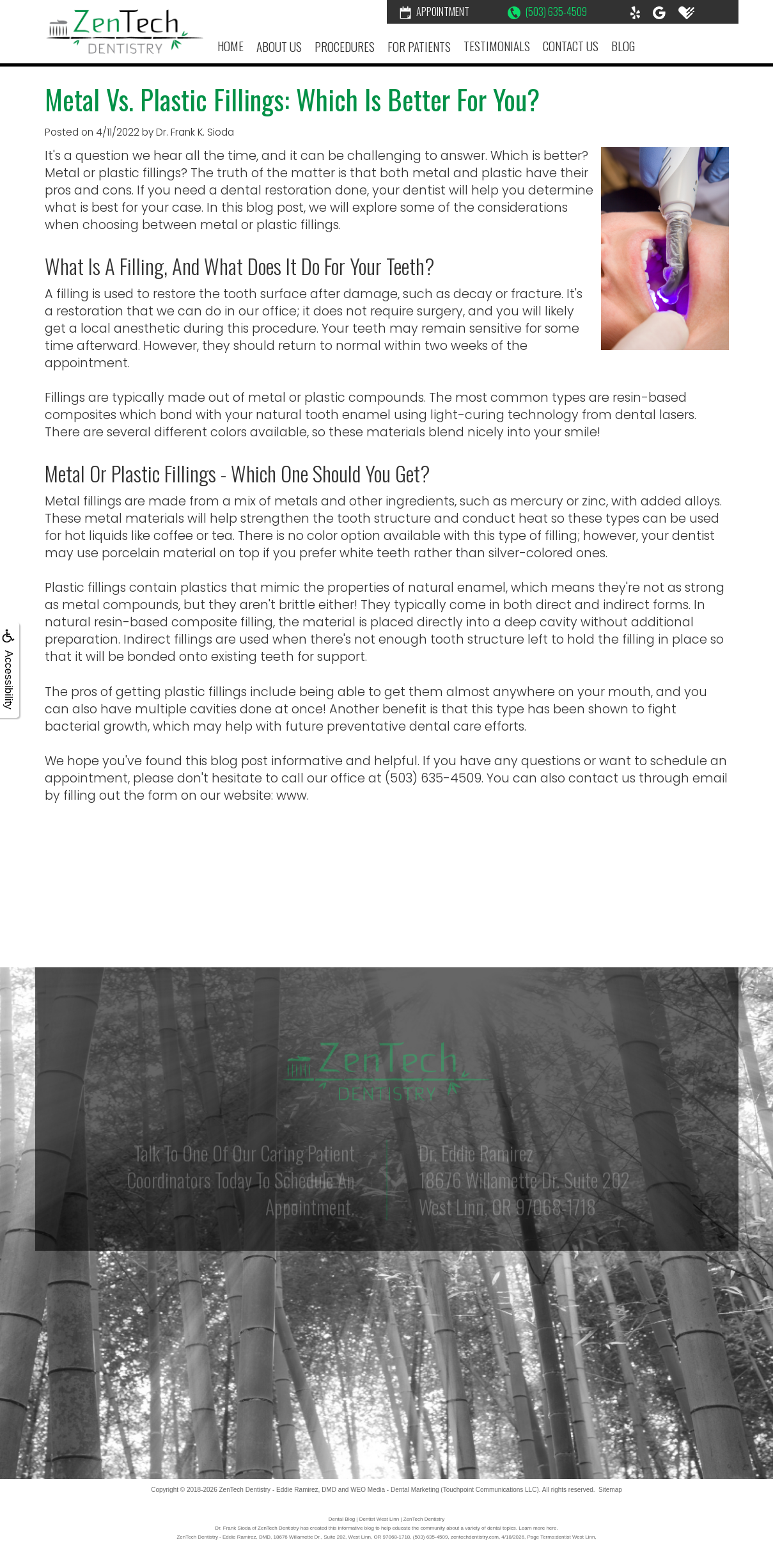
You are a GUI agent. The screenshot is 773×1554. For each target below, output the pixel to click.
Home (230, 45)
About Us (279, 46)
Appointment (434, 11)
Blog (623, 45)
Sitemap (610, 1489)
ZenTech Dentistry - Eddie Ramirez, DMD (277, 1489)
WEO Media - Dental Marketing (394, 1489)
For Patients (419, 46)
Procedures (345, 46)
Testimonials (497, 45)
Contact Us (570, 45)
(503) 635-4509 (547, 11)
